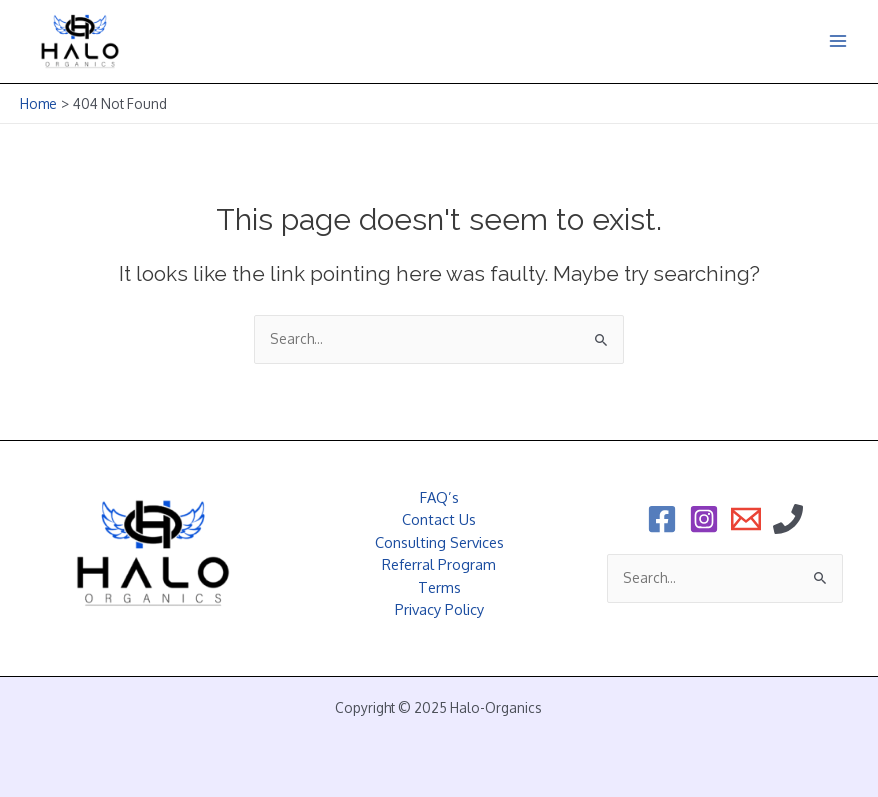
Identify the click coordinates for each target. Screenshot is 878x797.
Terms (439, 587)
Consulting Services (439, 542)
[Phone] (788, 519)
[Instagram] (704, 519)
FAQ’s (439, 497)
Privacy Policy (439, 609)
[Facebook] (662, 519)
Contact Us (439, 519)
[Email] (746, 519)
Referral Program (439, 564)
